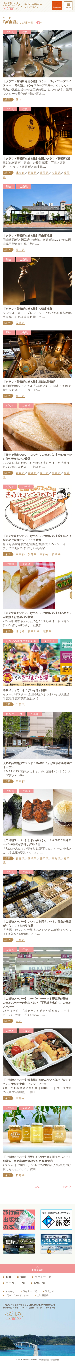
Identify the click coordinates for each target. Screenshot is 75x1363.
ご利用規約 (43, 1295)
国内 (19, 99)
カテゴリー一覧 (15, 1283)
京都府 (44, 554)
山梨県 (20, 939)
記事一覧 (57, 7)
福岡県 (56, 554)
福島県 (32, 172)
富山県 (20, 395)
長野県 (20, 1175)
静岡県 (44, 172)
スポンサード (43, 1277)
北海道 (20, 172)
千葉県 (20, 704)
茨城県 (20, 322)
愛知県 (32, 472)
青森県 (20, 472)
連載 (23, 1277)
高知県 (56, 472)
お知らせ (10, 1291)
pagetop (37, 1269)
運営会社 (50, 1291)
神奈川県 (34, 631)
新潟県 (32, 858)
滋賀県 (56, 172)
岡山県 (20, 249)
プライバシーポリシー (17, 1295)
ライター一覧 (30, 1291)
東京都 (20, 554)
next (65, 1186)
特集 (8, 1277)
